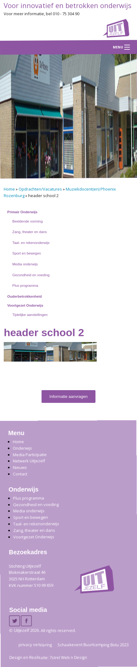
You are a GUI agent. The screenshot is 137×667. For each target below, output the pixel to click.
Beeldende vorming (27, 221)
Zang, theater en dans (29, 232)
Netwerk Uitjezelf (29, 461)
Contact (20, 473)
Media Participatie (29, 454)
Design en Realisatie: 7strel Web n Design (48, 657)
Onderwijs (22, 448)
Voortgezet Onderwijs (25, 305)
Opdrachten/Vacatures (40, 189)
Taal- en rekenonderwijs (31, 243)
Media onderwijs (25, 264)
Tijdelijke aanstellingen (30, 315)
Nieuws (20, 467)
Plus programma (25, 285)
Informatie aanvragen (69, 396)
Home (9, 189)
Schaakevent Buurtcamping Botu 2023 (93, 644)
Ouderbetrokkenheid (24, 296)
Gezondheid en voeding (31, 275)
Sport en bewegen (26, 253)
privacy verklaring (35, 644)
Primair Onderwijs (22, 212)
